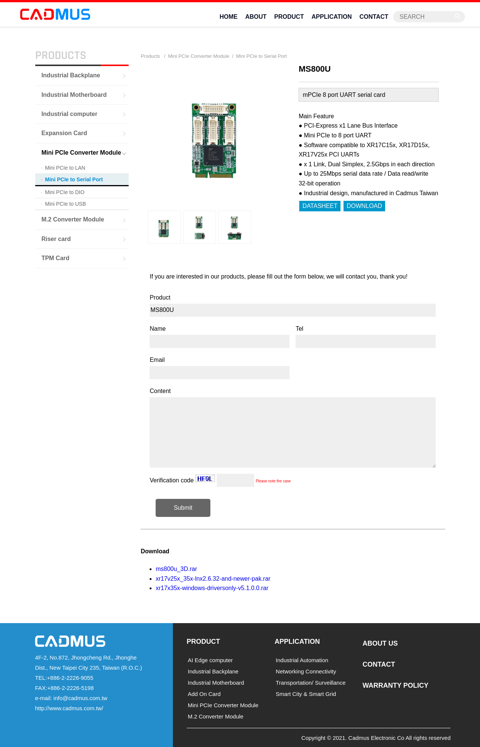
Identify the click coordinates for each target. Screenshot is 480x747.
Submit (183, 507)
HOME (228, 16)
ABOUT (256, 16)
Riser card (55, 238)
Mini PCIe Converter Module (81, 152)
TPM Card (55, 258)
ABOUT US (380, 643)
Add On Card (204, 694)
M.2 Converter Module (72, 219)
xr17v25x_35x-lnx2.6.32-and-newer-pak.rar (213, 578)
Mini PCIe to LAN (65, 167)
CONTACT (374, 16)
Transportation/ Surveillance (310, 682)
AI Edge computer (210, 660)
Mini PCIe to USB (65, 204)
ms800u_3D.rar (176, 568)
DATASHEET (320, 205)
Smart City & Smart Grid (306, 694)
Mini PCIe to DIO (64, 192)
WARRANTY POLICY (396, 685)
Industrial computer (69, 113)
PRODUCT (289, 16)
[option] (164, 227)
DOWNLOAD (364, 205)
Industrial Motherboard (73, 94)
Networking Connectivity (306, 671)
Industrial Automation (302, 660)
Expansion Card (64, 133)
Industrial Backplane (70, 75)
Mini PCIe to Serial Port (74, 179)
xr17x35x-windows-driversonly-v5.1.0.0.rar (212, 588)
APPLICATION (332, 16)
